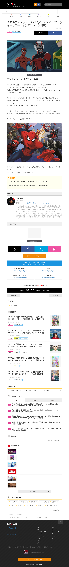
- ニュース (54, 529)
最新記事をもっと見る (54, 440)
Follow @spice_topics (20, 271)
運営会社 (10, 547)
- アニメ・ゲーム (40, 536)
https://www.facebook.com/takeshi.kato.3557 (38, 203)
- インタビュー (55, 531)
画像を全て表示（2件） (34, 74)
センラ (18, 505)
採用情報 (39, 547)
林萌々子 (23, 502)
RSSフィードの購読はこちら (36, 256)
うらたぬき (43, 502)
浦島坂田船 (33, 502)
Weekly (34, 400)
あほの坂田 (54, 502)
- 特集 (53, 538)
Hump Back (13, 502)
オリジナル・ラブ (51, 505)
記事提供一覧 (18, 547)
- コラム (53, 536)
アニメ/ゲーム (14, 305)
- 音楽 (37, 527)
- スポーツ (38, 540)
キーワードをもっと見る (54, 510)
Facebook (12, 528)
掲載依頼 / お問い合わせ (29, 547)
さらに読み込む (39, 491)
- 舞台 (37, 529)
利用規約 (46, 547)
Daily (16, 400)
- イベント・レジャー (41, 531)
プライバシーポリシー (55, 547)
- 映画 (37, 543)
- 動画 (53, 527)
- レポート (54, 533)
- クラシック (39, 533)
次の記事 (57, 295)
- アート (38, 538)
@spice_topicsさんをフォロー (15, 534)
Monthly (53, 400)
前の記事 (12, 295)
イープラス (10, 514)
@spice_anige (30, 202)
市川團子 (39, 505)
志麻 (11, 505)
